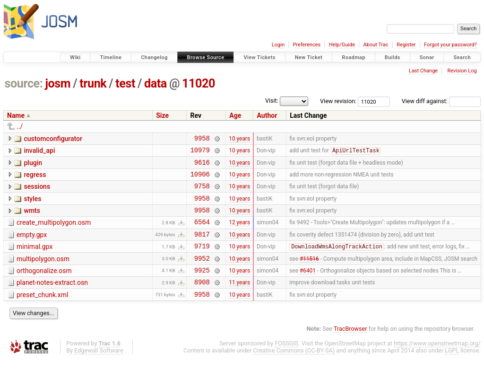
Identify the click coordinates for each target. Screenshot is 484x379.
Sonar (427, 57)
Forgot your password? (450, 45)
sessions (37, 192)
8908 (202, 300)
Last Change (423, 71)
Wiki (75, 57)
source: (24, 83)
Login (278, 45)
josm (57, 83)
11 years (239, 300)
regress (35, 179)
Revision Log (461, 71)
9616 (202, 166)
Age (235, 115)
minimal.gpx (34, 259)
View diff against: (441, 101)
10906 (199, 179)
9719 (202, 260)
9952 (202, 273)
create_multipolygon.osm (54, 232)
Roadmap (353, 57)
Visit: (271, 100)
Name (16, 115)
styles (32, 206)
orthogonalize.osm (44, 286)
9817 (202, 246)
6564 (202, 233)
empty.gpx (32, 246)
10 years (239, 139)
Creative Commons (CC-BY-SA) (294, 370)
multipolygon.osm (43, 273)
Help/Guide (342, 45)
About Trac (376, 45)
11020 (198, 83)
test (125, 83)
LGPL (452, 370)
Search (462, 57)
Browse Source (206, 57)
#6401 (308, 286)
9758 (202, 192)
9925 (202, 286)
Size (162, 115)
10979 (199, 152)
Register (406, 45)
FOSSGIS (286, 363)
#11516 (309, 273)
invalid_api (39, 152)
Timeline (110, 57)
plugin (33, 165)
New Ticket (309, 57)
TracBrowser (350, 348)
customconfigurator (53, 138)
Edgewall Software (98, 370)
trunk (92, 83)
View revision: (338, 101)
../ (20, 126)
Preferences (306, 45)
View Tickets (259, 57)
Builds (392, 57)
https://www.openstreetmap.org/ (437, 363)
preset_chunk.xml (42, 313)
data (155, 83)
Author (267, 115)
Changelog (154, 57)
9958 (202, 139)
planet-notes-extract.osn (52, 299)
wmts (32, 219)
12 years (239, 233)
